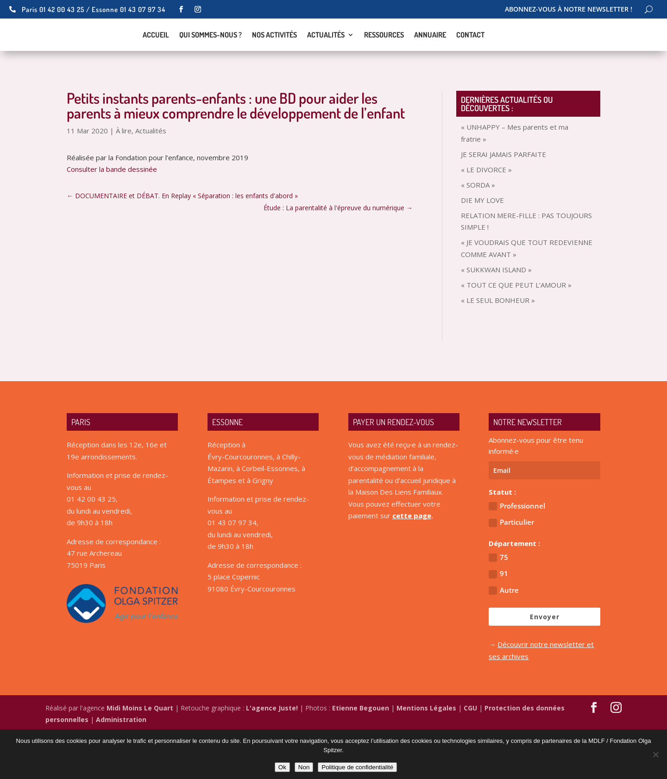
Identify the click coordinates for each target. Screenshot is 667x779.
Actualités (326, 59)
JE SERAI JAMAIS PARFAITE (503, 200)
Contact (470, 59)
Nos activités (274, 59)
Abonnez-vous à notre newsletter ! (568, 9)
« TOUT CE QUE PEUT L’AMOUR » (516, 331)
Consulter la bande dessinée (112, 215)
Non (303, 767)
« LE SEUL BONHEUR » (498, 346)
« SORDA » (478, 231)
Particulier (511, 568)
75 (498, 604)
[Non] (655, 754)
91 (498, 620)
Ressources (384, 59)
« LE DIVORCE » (486, 215)
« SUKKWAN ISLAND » (496, 315)
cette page (411, 561)
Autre (504, 636)
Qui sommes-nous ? (210, 59)
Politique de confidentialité (357, 767)
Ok (282, 767)
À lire (124, 177)
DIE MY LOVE (482, 246)
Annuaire (430, 59)
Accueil (156, 59)
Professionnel (517, 552)
